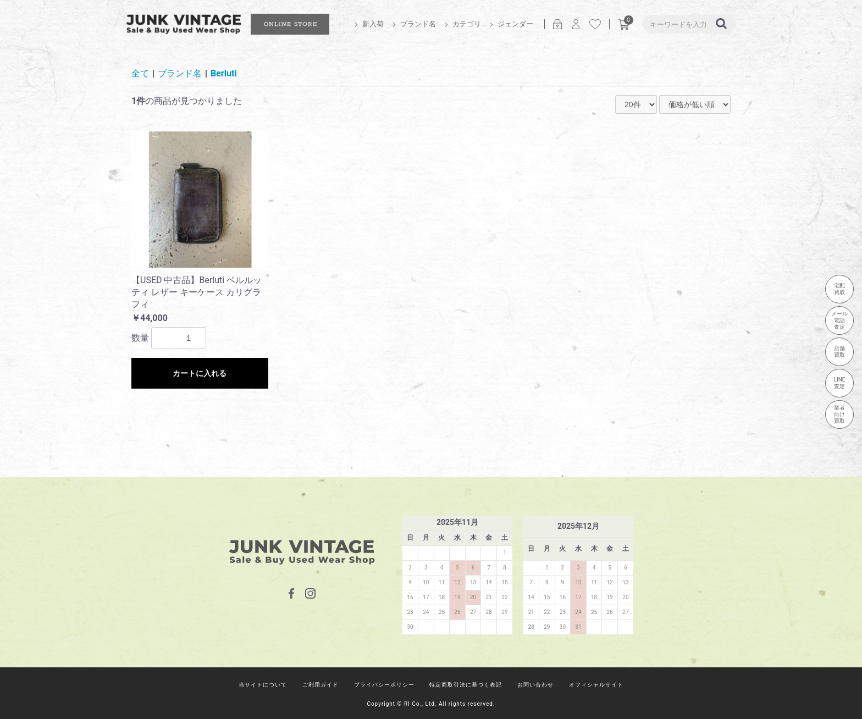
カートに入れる (199, 373)
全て (140, 73)
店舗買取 (839, 351)
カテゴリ (466, 24)
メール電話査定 (839, 320)
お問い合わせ (535, 685)
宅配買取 (839, 289)
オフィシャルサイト (596, 685)
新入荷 (373, 24)
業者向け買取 (839, 414)
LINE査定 (840, 383)
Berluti (224, 73)
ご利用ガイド (320, 685)
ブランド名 (418, 24)
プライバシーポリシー (384, 685)
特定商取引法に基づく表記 (465, 685)
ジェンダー (515, 24)
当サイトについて (263, 685)
